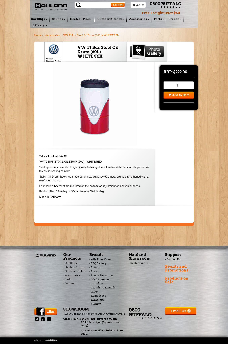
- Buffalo (94, 267)
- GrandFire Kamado (102, 287)
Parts (159, 19)
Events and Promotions (176, 268)
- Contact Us (172, 259)
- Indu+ (94, 291)
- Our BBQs (70, 263)
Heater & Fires (81, 19)
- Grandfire (96, 283)
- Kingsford (96, 299)
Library (40, 25)
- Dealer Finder (138, 263)
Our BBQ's (39, 19)
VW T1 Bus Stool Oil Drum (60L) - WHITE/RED (91, 35)
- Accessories (71, 275)
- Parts (67, 279)
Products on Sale (176, 280)
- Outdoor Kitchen (74, 271)
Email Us (181, 311)
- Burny (94, 271)
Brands (175, 19)
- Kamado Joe (97, 295)
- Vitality (95, 303)
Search (118, 5)
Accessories (139, 19)
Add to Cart (179, 95)
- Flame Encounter (101, 275)
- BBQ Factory (98, 263)
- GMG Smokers (99, 279)
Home (37, 35)
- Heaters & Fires (73, 267)
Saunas (58, 19)
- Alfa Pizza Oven (100, 259)
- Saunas (68, 283)
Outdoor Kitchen (110, 19)
